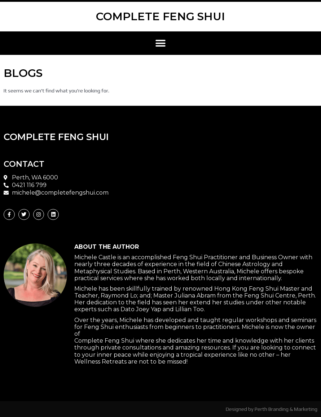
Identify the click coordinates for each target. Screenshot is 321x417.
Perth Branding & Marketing (286, 409)
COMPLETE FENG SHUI (160, 16)
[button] (161, 43)
